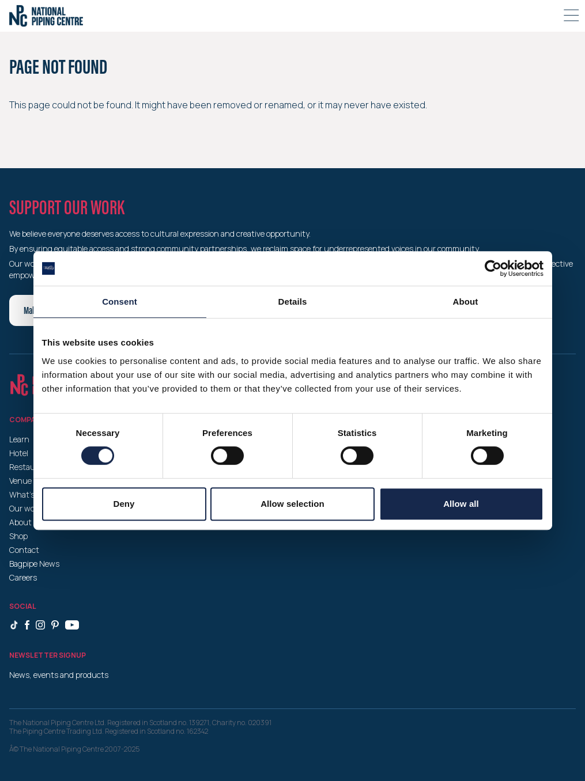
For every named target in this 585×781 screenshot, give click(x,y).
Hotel (18, 453)
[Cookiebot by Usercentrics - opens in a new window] (493, 268)
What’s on (27, 494)
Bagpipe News (34, 563)
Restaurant (30, 466)
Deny (123, 504)
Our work (25, 508)
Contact (24, 549)
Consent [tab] (119, 301)
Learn (19, 439)
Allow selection (292, 504)
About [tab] (465, 301)
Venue (20, 480)
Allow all (461, 504)
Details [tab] (292, 301)
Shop (18, 535)
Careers (23, 577)
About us (26, 522)
